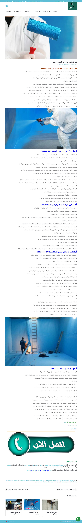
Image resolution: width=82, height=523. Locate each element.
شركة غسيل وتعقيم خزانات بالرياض (15, 513)
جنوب (36, 465)
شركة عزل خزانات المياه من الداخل (42, 481)
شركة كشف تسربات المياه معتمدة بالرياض (18, 489)
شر (33, 465)
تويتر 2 (38, 470)
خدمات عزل (73, 64)
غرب (29, 465)
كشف (56, 465)
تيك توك (34, 470)
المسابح (9, 465)
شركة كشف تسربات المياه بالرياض (65, 489)
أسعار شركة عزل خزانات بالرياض (66, 480)
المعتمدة (46, 465)
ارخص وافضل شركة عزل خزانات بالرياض (36, 480)
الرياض (25, 465)
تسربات (53, 465)
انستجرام (29, 470)
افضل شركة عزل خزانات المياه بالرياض (20, 480)
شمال (40, 465)
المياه (50, 465)
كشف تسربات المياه (72, 425)
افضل (62, 465)
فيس (51, 470)
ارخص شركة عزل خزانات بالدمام (52, 480)
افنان (65, 422)
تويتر (44, 470)
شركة (59, 465)
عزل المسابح (74, 429)
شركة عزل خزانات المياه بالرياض (63, 64)
